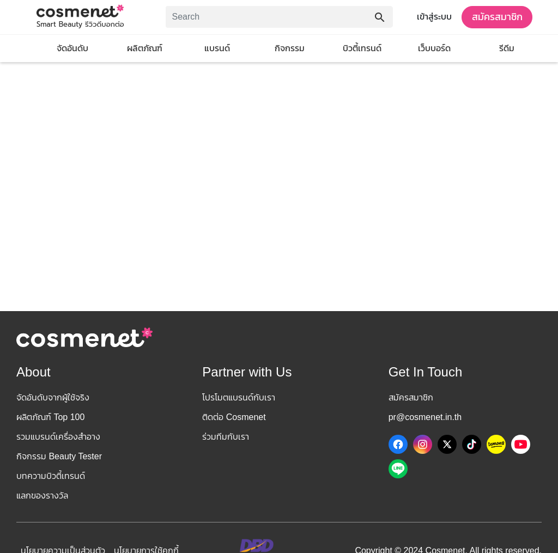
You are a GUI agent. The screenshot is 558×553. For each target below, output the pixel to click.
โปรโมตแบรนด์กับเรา (238, 397)
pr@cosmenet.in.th (425, 417)
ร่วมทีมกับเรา (225, 436)
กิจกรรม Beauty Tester (59, 456)
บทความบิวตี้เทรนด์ (50, 476)
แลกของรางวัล (42, 495)
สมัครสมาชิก (497, 16)
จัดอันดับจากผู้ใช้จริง (52, 397)
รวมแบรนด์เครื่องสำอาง (58, 436)
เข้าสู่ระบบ (434, 16)
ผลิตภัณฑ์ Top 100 (50, 417)
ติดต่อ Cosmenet (233, 417)
